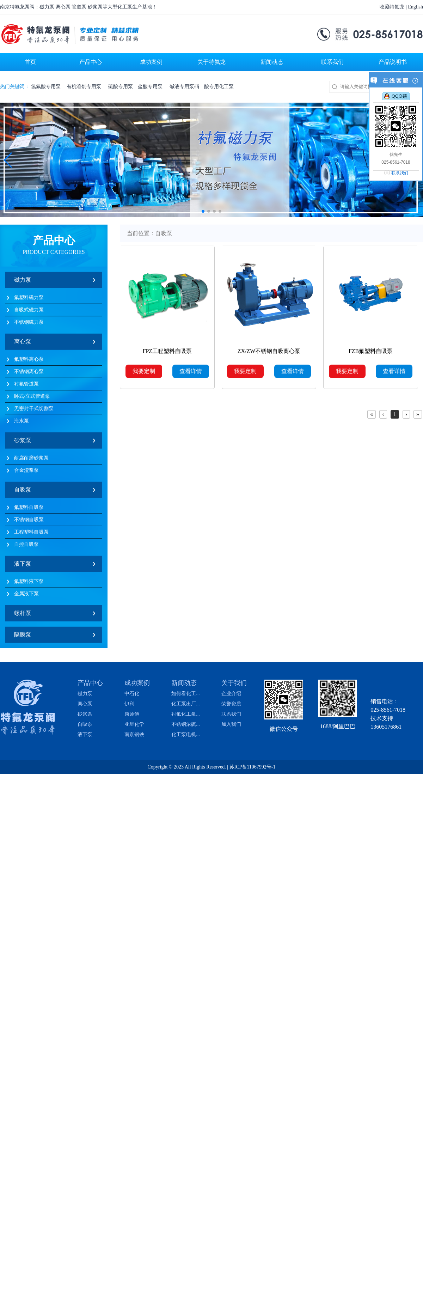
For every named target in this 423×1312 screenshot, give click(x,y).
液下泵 (22, 566)
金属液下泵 (26, 596)
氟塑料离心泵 (29, 361)
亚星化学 (134, 724)
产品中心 (90, 683)
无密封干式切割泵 (34, 411)
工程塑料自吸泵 (31, 534)
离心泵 (22, 344)
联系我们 (231, 714)
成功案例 (137, 683)
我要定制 (144, 374)
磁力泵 (22, 282)
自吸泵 (22, 492)
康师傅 (131, 714)
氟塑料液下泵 (29, 584)
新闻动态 (184, 683)
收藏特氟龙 (392, 7)
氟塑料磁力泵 (29, 300)
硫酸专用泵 (120, 86)
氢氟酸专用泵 (46, 86)
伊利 (129, 703)
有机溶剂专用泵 (85, 86)
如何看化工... (185, 693)
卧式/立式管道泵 (32, 398)
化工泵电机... (185, 734)
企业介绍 (231, 693)
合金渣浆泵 (26, 472)
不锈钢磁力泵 (29, 324)
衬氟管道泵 (26, 386)
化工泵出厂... (185, 703)
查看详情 (190, 374)
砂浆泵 (22, 443)
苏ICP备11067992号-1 (252, 767)
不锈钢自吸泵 (29, 522)
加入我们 (231, 724)
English (415, 7)
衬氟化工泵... (185, 714)
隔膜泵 (22, 637)
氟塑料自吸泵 (29, 509)
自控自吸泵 (26, 546)
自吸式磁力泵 (29, 312)
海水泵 (21, 423)
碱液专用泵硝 (184, 86)
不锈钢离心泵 (29, 374)
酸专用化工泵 (219, 86)
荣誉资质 (231, 703)
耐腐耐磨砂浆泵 (31, 460)
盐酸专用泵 (151, 86)
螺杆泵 (22, 616)
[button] (8, 160)
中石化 (131, 693)
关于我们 (234, 683)
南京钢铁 (134, 734)
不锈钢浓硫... (185, 724)
